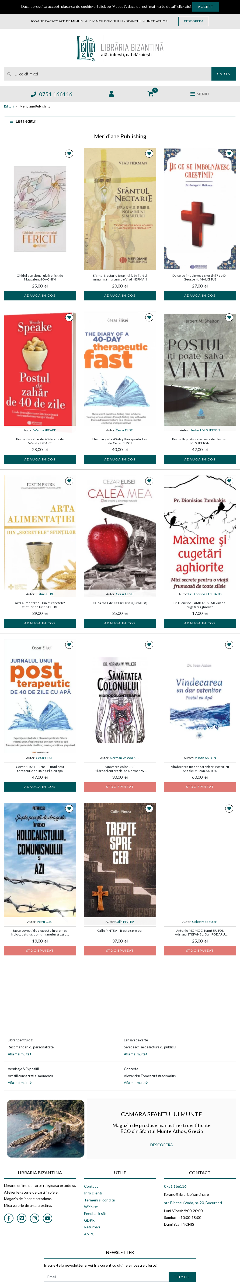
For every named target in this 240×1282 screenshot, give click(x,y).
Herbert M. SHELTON (205, 430)
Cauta (223, 74)
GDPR (89, 1220)
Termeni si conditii (99, 1200)
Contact (91, 1186)
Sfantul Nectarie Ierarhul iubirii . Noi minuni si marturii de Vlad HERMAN (120, 277)
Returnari (92, 1227)
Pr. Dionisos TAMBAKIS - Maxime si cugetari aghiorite (200, 605)
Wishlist (91, 1206)
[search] (107, 74)
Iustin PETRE (45, 594)
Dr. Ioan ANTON (204, 758)
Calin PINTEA (124, 922)
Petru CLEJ (45, 922)
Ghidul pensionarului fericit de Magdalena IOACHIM (40, 277)
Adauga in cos (39, 295)
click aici (184, 6)
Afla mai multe (20, 1054)
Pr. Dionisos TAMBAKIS (204, 594)
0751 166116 (51, 94)
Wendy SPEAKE (44, 430)
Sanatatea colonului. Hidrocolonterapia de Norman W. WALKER (120, 769)
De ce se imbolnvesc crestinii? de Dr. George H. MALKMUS (200, 277)
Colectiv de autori (204, 922)
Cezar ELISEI (125, 430)
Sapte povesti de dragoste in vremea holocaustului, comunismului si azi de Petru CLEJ (39, 933)
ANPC (89, 1234)
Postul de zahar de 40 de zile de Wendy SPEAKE (40, 441)
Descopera (194, 21)
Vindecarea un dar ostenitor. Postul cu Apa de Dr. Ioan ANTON (200, 768)
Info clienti (93, 1193)
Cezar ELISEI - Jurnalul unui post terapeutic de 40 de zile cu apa (40, 768)
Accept (205, 7)
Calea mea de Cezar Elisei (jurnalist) (120, 603)
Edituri (9, 106)
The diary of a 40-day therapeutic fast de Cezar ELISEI (120, 441)
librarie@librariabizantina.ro (186, 1194)
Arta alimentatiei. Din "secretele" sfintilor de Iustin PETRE (40, 605)
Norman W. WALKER (125, 758)
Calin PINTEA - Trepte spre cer (120, 931)
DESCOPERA (161, 1144)
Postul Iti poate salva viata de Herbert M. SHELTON (200, 441)
